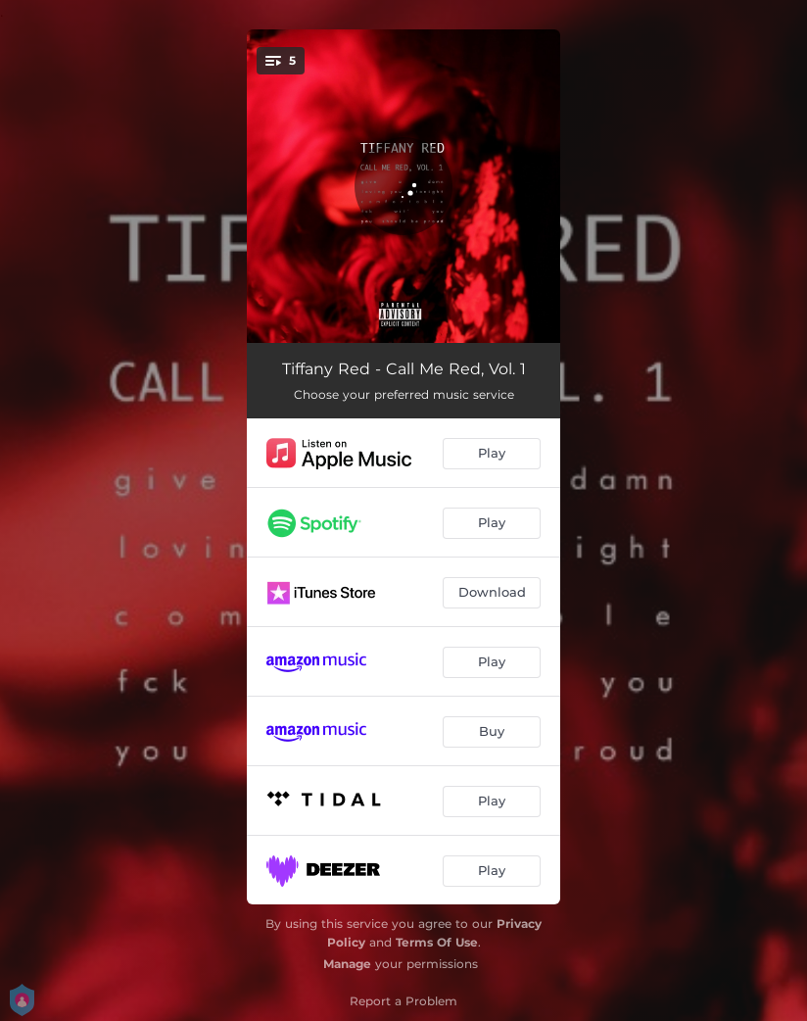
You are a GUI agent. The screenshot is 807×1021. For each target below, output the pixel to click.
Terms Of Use (437, 942)
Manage (347, 963)
